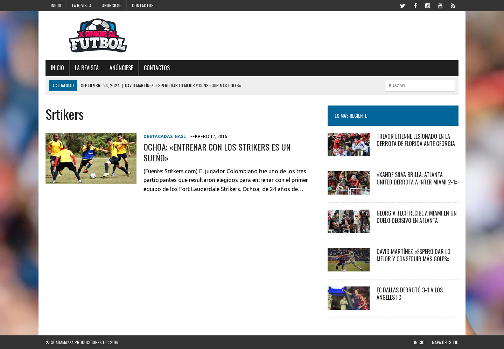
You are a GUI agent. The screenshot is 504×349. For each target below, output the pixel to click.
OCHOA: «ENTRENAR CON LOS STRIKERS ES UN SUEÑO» (217, 152)
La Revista (81, 5)
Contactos (143, 5)
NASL (180, 136)
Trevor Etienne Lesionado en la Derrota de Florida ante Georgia (416, 140)
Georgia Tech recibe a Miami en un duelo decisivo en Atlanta (417, 217)
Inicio (56, 5)
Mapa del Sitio (445, 342)
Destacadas (158, 136)
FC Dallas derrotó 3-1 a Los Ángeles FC (410, 293)
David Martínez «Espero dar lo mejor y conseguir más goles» (413, 255)
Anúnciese (111, 5)
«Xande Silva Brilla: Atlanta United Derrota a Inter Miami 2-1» (417, 178)
